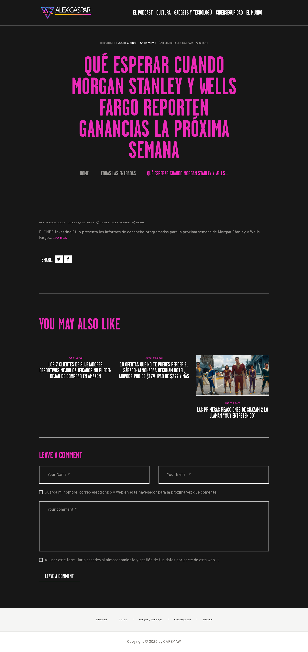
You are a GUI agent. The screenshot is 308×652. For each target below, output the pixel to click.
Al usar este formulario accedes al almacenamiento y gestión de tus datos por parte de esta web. (132, 560)
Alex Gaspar (183, 43)
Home (84, 173)
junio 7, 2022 (75, 358)
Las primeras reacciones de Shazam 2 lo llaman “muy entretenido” (232, 413)
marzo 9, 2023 (232, 403)
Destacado (108, 43)
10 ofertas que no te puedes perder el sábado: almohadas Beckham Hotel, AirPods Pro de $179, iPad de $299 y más (154, 370)
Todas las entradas (118, 173)
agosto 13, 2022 (154, 358)
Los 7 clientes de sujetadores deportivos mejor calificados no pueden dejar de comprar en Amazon (75, 370)
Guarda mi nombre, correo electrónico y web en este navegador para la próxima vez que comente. (131, 492)
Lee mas (59, 237)
